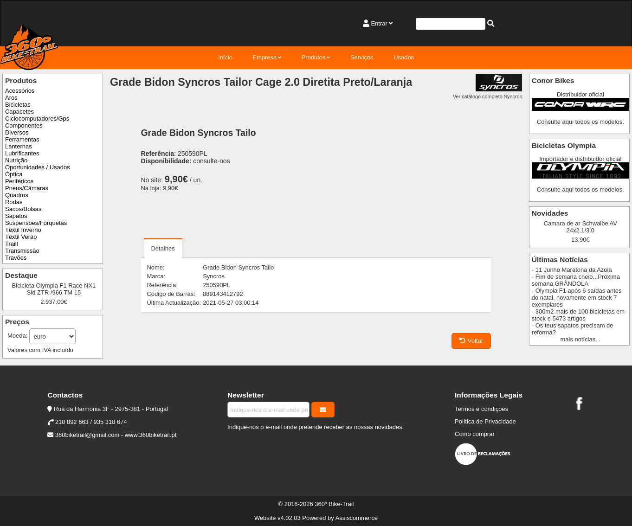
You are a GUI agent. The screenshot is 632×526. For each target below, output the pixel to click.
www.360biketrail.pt (151, 434)
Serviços (362, 57)
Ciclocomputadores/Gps (37, 118)
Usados (403, 57)
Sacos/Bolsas (23, 208)
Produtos (314, 57)
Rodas (13, 202)
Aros (11, 97)
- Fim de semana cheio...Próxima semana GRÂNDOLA (576, 280)
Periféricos (19, 181)
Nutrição (16, 160)
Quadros (16, 195)
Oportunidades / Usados (37, 167)
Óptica (13, 174)
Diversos (16, 132)
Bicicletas (18, 104)
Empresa (264, 57)
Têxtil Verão (21, 236)
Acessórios (19, 90)
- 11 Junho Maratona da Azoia (572, 269)
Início (225, 57)
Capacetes (19, 111)
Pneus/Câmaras (26, 188)
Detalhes (163, 248)
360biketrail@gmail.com (87, 434)
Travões (15, 257)
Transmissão (22, 250)
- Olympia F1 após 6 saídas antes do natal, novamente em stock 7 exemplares (577, 297)
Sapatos (16, 215)
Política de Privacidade (485, 421)
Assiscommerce (356, 517)
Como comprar (475, 433)
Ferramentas (22, 139)
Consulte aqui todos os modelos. (580, 121)
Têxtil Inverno (23, 229)
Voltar (471, 340)
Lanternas (18, 146)
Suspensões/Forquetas (36, 222)
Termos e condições (481, 408)
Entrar (379, 23)
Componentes (24, 125)
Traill (11, 243)
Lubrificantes (22, 153)
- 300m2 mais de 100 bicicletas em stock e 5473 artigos (578, 315)
